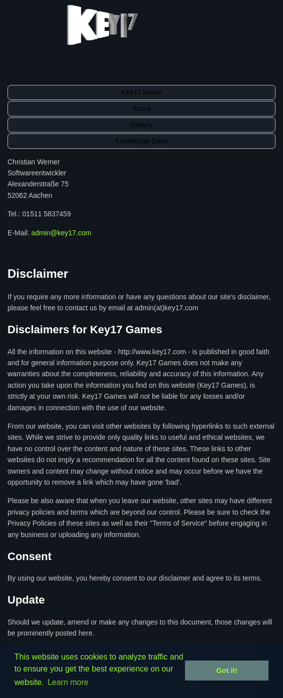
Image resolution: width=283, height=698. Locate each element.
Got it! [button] (227, 671)
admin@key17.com (61, 233)
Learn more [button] (68, 682)
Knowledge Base (141, 141)
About (141, 108)
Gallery (141, 125)
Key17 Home (142, 92)
